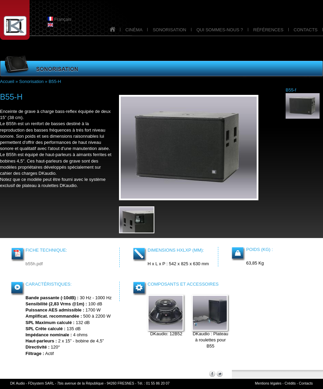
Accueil (7, 81)
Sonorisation (31, 81)
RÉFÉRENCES (268, 29)
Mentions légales (268, 383)
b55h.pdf (34, 263)
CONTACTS (306, 29)
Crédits (290, 383)
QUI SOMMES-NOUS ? (220, 29)
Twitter (220, 374)
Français (59, 19)
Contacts (306, 383)
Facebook (212, 374)
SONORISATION (169, 29)
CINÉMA (134, 29)
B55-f (291, 89)
